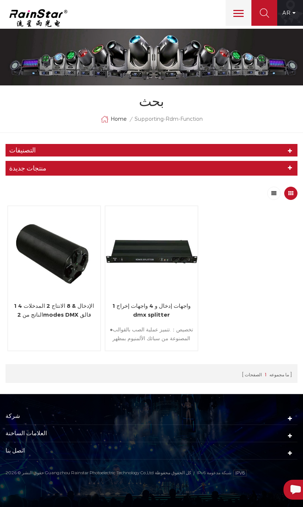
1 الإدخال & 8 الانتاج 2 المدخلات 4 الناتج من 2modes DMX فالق (54, 310)
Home (113, 119)
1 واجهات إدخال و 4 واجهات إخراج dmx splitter (151, 310)
